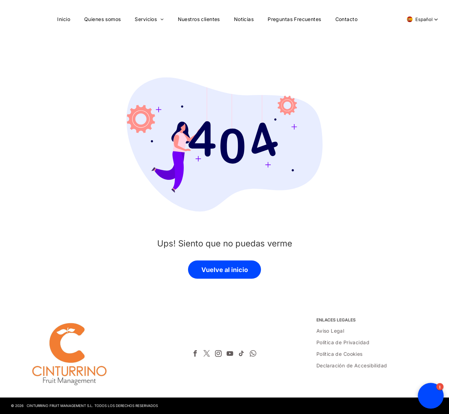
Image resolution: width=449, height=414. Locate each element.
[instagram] (218, 354)
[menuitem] (63, 19)
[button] (422, 19)
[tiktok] (241, 354)
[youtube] (230, 354)
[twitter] (207, 354)
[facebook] (195, 354)
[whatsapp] (253, 354)
